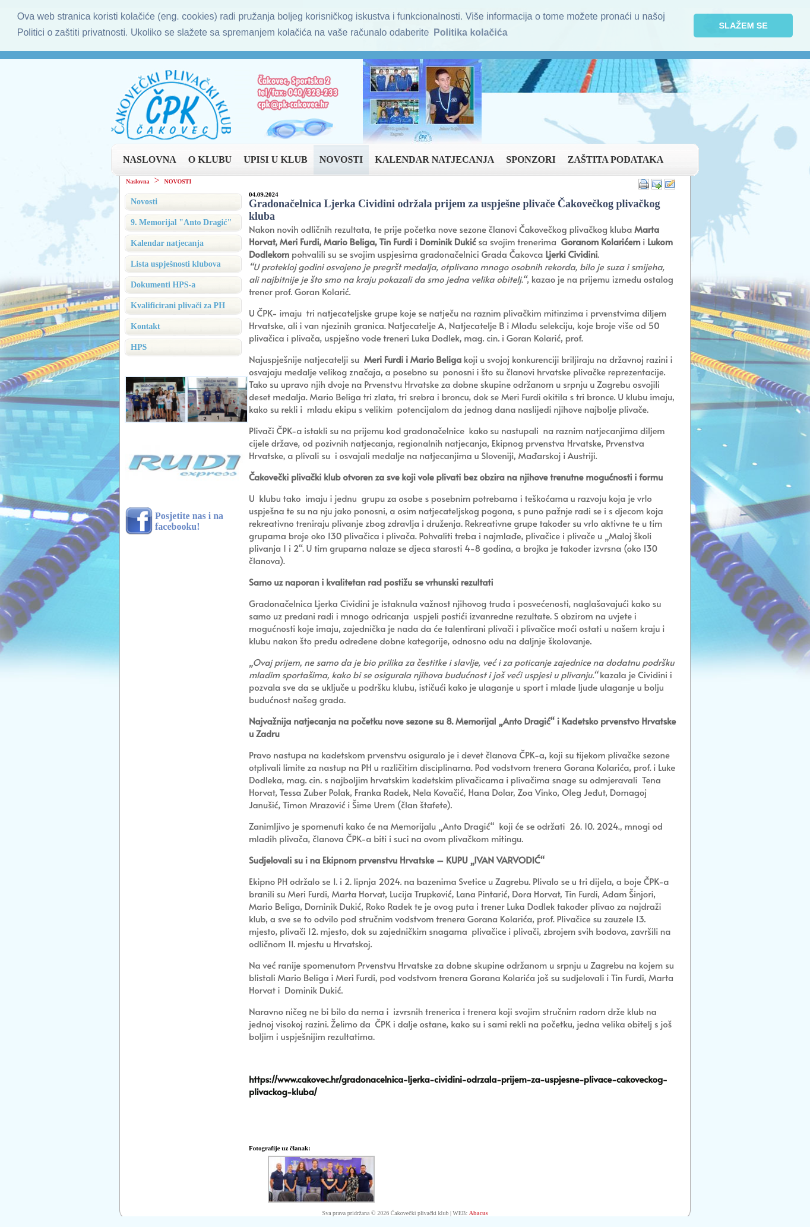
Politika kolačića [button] (471, 32)
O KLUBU (210, 159)
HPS (139, 346)
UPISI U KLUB (275, 159)
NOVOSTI (341, 159)
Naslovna (137, 181)
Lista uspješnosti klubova (176, 263)
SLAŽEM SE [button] (743, 25)
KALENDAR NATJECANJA (434, 159)
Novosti (144, 201)
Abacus (478, 1212)
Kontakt (145, 325)
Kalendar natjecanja (167, 242)
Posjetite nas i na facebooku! (189, 520)
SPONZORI (531, 159)
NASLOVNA (149, 159)
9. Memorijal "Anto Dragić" (181, 221)
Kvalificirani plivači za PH (178, 305)
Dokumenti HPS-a (163, 284)
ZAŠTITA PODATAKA (615, 159)
